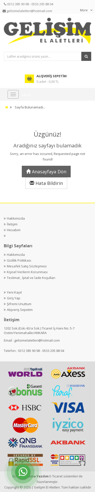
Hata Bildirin (46, 183)
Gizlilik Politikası (19, 260)
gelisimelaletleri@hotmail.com (37, 340)
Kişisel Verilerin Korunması (27, 272)
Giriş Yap (13, 298)
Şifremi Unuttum (19, 304)
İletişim (12, 224)
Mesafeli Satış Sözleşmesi (27, 266)
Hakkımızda (16, 218)
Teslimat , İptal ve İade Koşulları (31, 277)
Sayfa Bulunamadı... (30, 107)
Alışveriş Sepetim (20, 309)
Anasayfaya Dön (46, 172)
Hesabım (14, 230)
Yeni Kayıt (14, 292)
